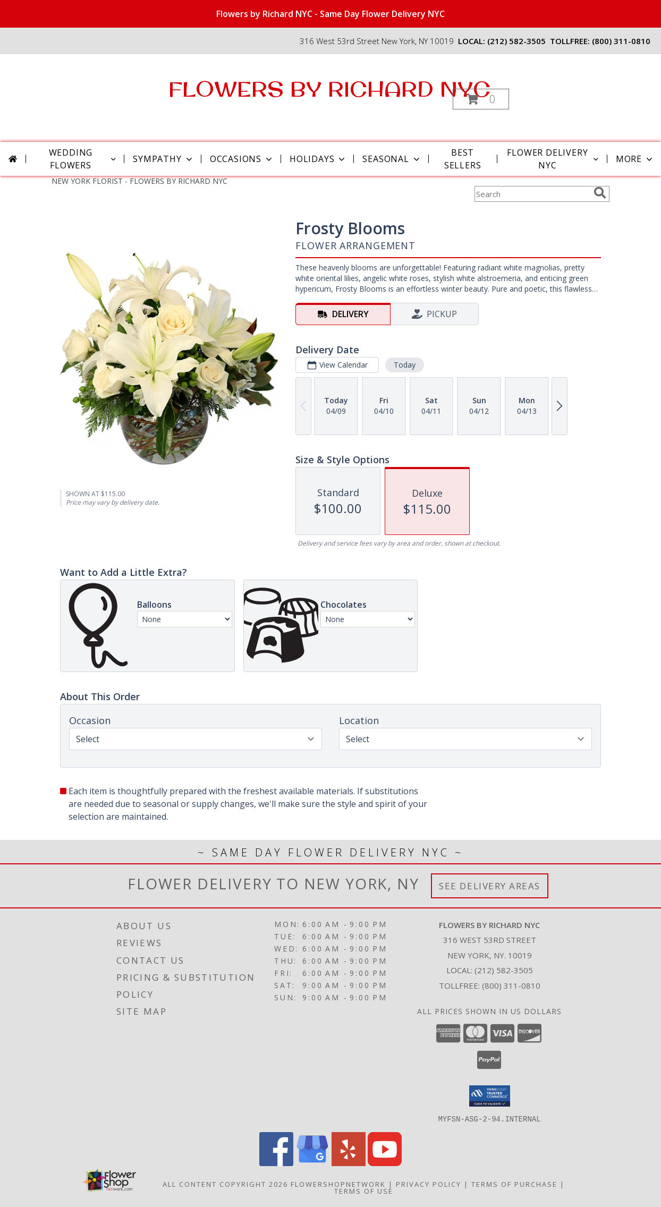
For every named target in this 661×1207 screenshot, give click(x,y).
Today (405, 365)
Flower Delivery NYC (553, 159)
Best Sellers (462, 159)
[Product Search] (532, 193)
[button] (481, 99)
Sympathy (163, 159)
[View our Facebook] (276, 1163)
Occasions (242, 159)
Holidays (318, 159)
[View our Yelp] (349, 1163)
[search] (600, 192)
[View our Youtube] (385, 1163)
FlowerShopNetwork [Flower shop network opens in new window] (338, 1183)
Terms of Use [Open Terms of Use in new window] (363, 1190)
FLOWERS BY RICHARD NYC (329, 88)
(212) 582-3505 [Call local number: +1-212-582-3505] (516, 41)
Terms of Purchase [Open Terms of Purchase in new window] (514, 1183)
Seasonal (391, 159)
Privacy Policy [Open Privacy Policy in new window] (428, 1183)
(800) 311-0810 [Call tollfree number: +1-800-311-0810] (621, 41)
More (635, 159)
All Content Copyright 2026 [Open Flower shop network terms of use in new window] (225, 1183)
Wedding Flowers (83, 159)
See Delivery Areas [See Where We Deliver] (489, 886)
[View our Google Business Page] (312, 1163)
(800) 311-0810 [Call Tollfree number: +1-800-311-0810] (511, 985)
